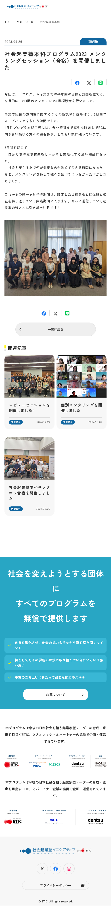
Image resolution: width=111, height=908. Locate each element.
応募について (55, 697)
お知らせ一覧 (25, 22)
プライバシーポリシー (55, 888)
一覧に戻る (55, 329)
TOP (7, 22)
